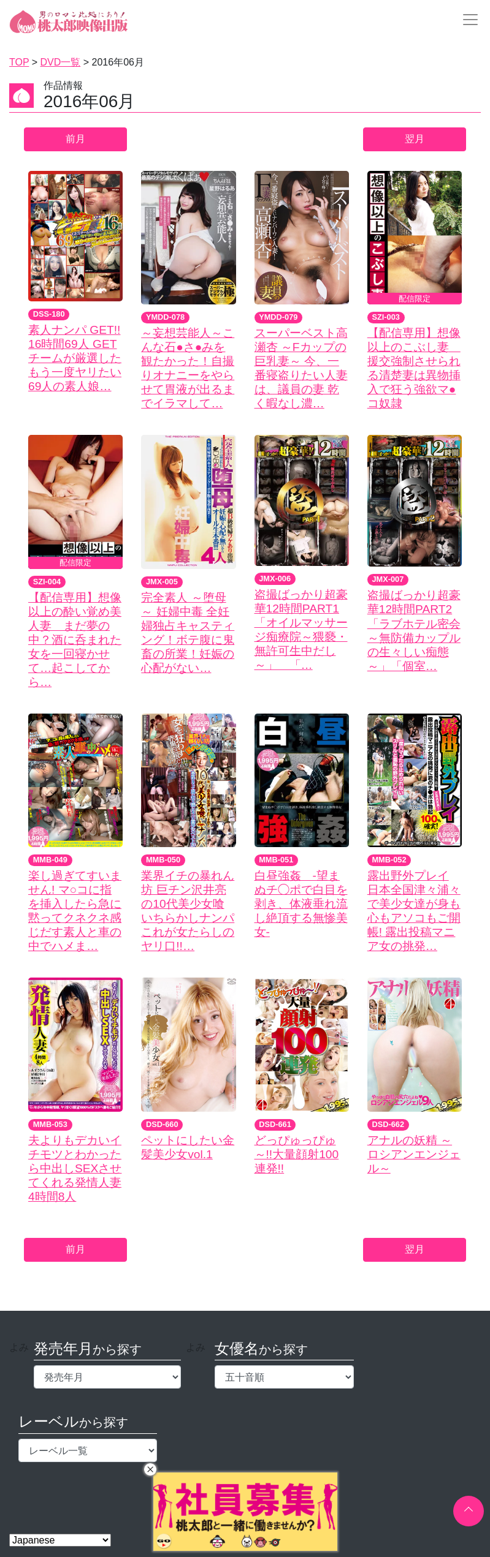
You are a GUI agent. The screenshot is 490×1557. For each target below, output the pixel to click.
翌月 (414, 139)
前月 (75, 139)
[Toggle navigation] (466, 19)
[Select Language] (60, 1540)
